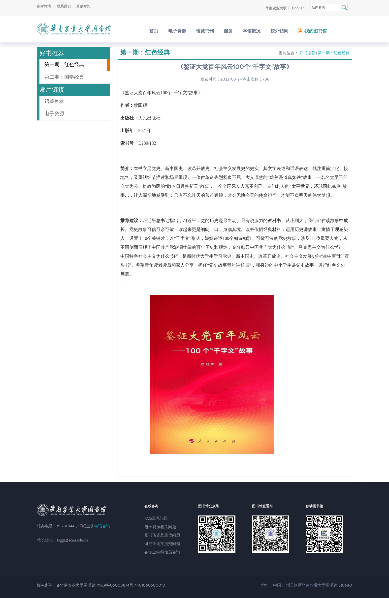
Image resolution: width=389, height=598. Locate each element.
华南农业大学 (275, 8)
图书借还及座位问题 (162, 535)
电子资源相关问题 (160, 526)
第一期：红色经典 (334, 53)
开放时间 (83, 6)
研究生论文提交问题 (162, 543)
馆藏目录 (54, 101)
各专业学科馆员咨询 (162, 552)
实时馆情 (44, 6)
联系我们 (64, 6)
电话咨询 (102, 526)
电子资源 (54, 113)
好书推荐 (307, 53)
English (298, 8)
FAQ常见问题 (156, 518)
